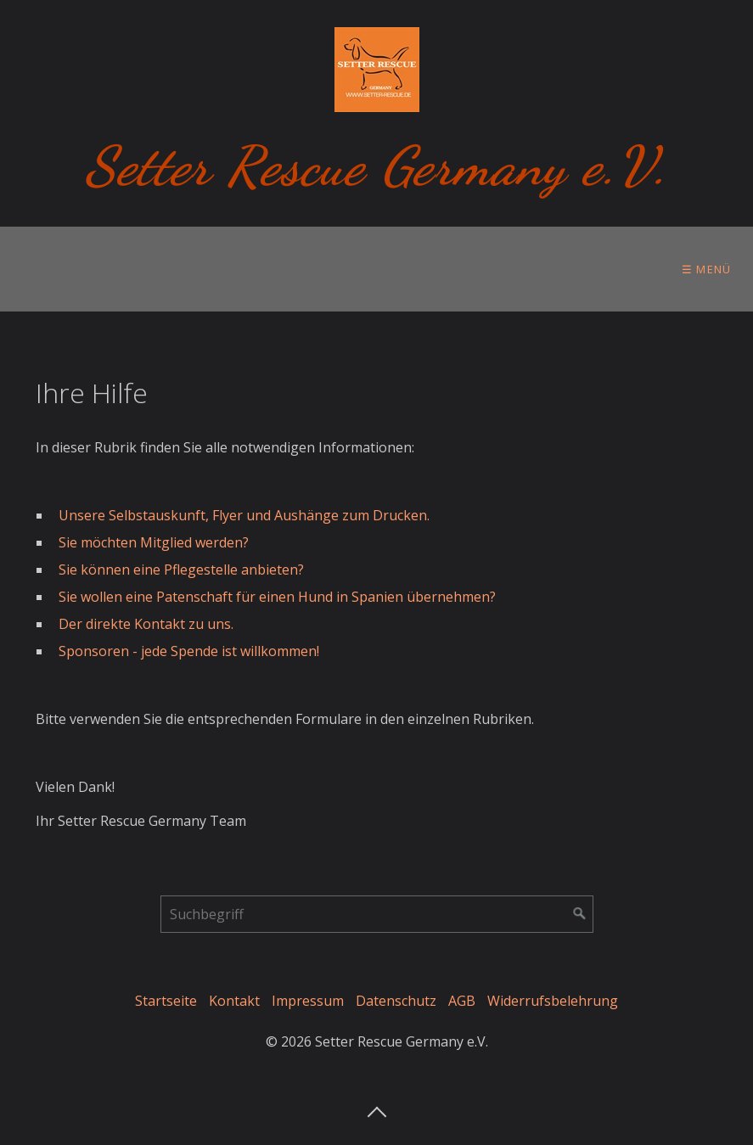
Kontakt (234, 1000)
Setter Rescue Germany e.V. (376, 166)
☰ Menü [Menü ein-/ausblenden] (707, 269)
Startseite (166, 1000)
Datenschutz (396, 1000)
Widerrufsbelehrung (552, 1000)
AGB (461, 1000)
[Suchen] (579, 914)
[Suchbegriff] (376, 914)
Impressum (308, 1000)
